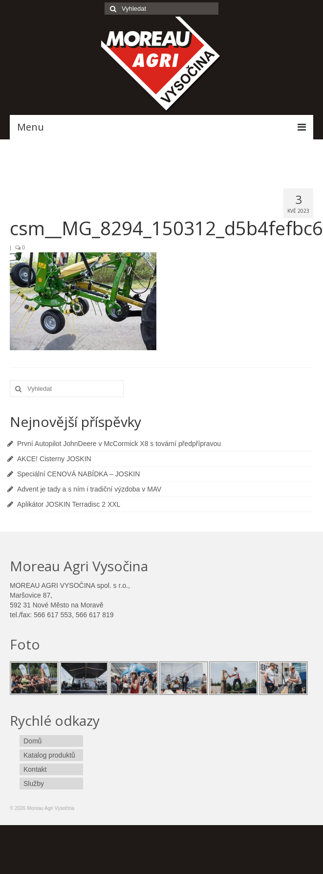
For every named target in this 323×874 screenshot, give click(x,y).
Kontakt (34, 769)
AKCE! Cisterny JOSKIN (54, 459)
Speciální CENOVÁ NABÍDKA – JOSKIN (78, 474)
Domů (32, 741)
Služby (33, 783)
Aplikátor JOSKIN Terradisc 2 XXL (68, 504)
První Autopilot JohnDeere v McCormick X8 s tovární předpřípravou (119, 444)
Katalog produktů (49, 755)
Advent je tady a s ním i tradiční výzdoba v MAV (89, 489)
